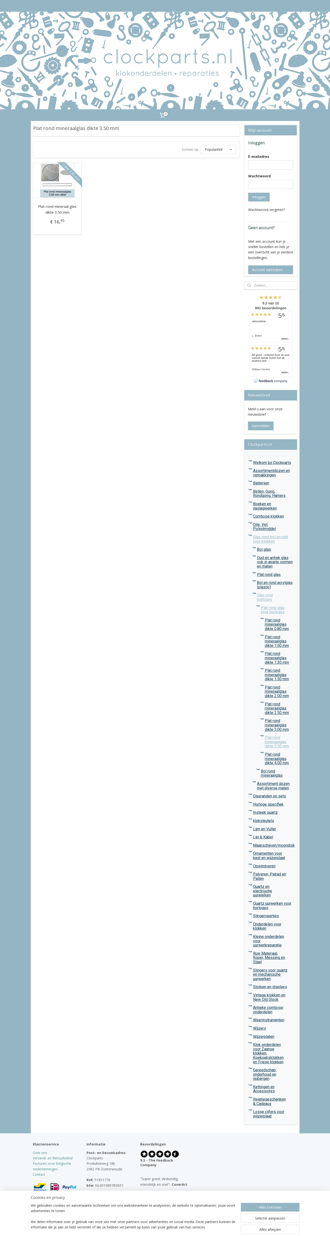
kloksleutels (273, 820)
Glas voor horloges (275, 597)
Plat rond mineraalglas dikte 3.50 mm (277, 741)
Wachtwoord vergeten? (266, 209)
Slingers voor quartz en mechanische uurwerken (273, 974)
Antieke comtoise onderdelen (268, 1009)
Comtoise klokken (268, 516)
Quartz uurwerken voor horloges (272, 905)
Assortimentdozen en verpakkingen (271, 472)
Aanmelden (261, 425)
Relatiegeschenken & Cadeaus (273, 1101)
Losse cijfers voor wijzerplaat (273, 1113)
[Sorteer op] (218, 149)
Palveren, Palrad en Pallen (273, 876)
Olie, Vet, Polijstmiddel (273, 526)
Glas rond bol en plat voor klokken (273, 539)
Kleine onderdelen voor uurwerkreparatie (273, 940)
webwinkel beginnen (175, 1227)
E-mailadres (258, 156)
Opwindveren (273, 866)
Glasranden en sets (273, 796)
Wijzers (273, 1028)
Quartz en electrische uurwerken (273, 890)
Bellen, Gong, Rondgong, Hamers (273, 493)
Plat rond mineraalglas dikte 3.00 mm (277, 725)
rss (156, 1227)
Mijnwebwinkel (217, 1227)
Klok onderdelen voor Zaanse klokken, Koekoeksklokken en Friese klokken (273, 1053)
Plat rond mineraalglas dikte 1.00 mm (277, 641)
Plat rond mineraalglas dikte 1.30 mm (277, 657)
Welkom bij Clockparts (272, 462)
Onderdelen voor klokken (273, 926)
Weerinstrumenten (273, 1020)
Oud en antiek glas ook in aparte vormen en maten (275, 562)
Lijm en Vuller (264, 829)
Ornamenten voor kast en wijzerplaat (273, 855)
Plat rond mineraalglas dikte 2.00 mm (277, 691)
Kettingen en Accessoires (273, 1089)
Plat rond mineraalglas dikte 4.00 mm (277, 758)
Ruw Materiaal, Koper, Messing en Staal (273, 957)
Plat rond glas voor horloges (277, 609)
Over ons (40, 1152)
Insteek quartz (273, 812)
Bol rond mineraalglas (272, 773)
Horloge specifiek (268, 804)
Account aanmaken (267, 269)
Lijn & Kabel (273, 837)
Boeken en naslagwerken (265, 506)
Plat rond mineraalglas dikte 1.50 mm (277, 674)
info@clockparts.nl (105, 1196)
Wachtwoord (259, 176)
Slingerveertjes (273, 916)
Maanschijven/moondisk (274, 845)
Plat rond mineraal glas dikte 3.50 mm (57, 209)
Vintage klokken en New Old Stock (273, 997)
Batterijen (261, 483)
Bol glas (264, 549)
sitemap (146, 1227)
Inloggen (259, 197)
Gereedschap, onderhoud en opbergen (273, 1074)
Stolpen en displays (273, 987)
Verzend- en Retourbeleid (53, 1158)
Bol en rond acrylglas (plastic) (275, 584)
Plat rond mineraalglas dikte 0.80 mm (277, 624)
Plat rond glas (269, 574)
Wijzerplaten (273, 1036)
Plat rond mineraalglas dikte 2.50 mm (277, 708)
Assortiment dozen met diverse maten (273, 785)
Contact (39, 1174)
